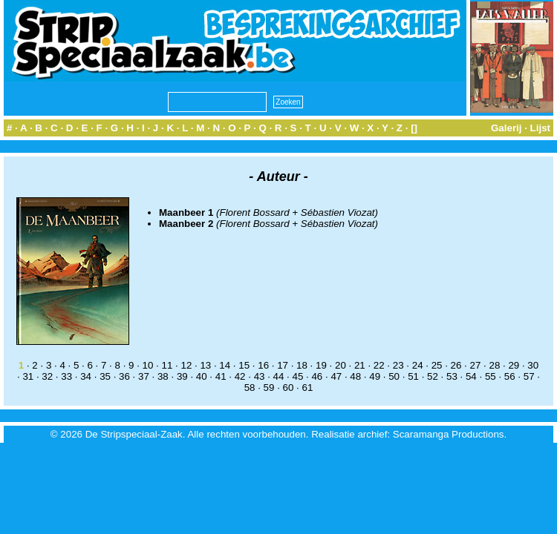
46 (316, 376)
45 (298, 376)
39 (182, 376)
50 (394, 376)
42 (240, 376)
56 (509, 376)
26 (456, 365)
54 (471, 376)
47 (336, 376)
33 (66, 376)
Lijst (540, 128)
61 (307, 387)
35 (105, 376)
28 (494, 365)
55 (490, 376)
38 (163, 376)
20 (340, 365)
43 (259, 376)
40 (201, 376)
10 (148, 365)
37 (143, 376)
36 (124, 376)
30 (532, 365)
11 (167, 365)
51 (413, 376)
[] (414, 128)
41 (221, 376)
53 (451, 376)
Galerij (506, 128)
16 (263, 365)
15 (244, 365)
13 (205, 365)
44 (278, 376)
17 (282, 365)
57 (529, 376)
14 (224, 365)
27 (475, 365)
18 (301, 365)
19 (321, 365)
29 (513, 365)
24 (417, 365)
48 (355, 376)
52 (432, 376)
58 (249, 387)
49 (374, 376)
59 (269, 387)
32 (47, 376)
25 (437, 365)
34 (85, 376)
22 (379, 365)
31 (27, 376)
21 (359, 365)
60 (288, 387)
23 (398, 365)
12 (186, 365)
